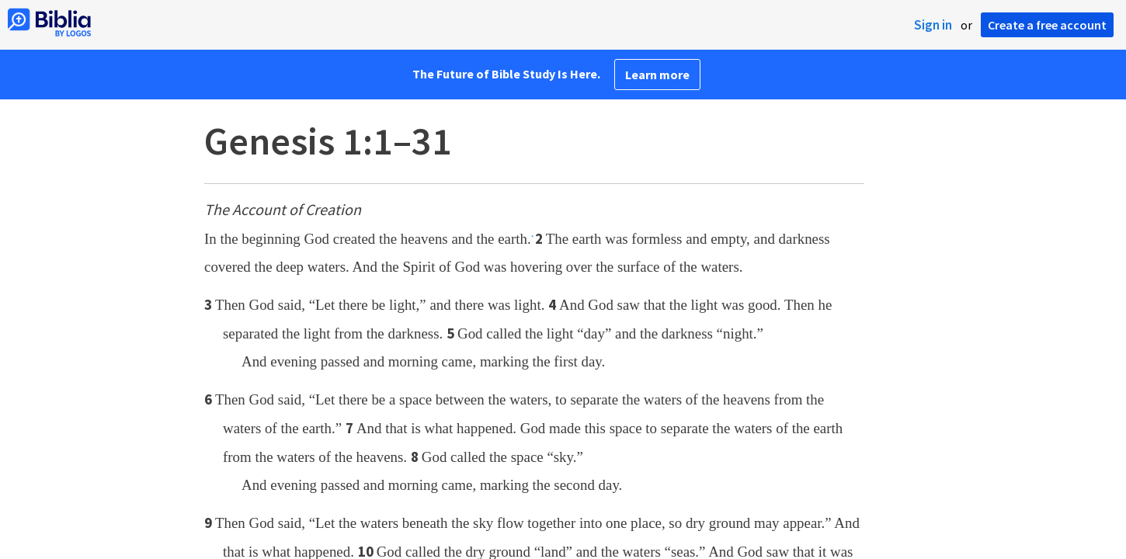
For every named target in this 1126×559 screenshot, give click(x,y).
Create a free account (1047, 25)
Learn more (657, 74)
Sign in (933, 24)
